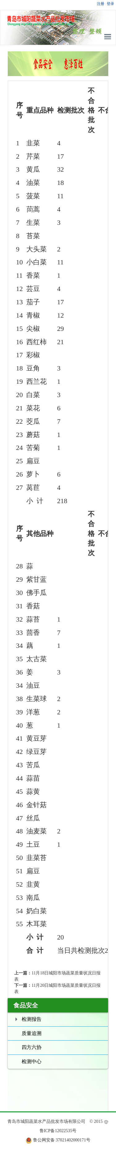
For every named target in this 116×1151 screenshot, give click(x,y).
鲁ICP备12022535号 (58, 1130)
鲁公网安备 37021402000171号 (62, 1140)
